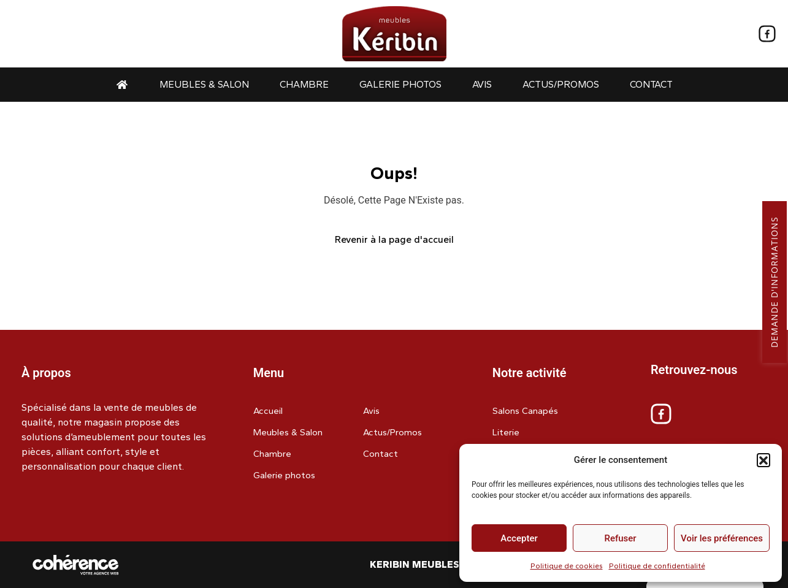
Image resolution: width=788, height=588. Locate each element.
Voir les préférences (722, 538)
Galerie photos (400, 84)
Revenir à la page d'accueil (394, 239)
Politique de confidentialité (657, 566)
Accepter (518, 538)
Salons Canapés (525, 410)
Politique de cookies (566, 566)
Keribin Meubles (414, 564)
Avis (482, 84)
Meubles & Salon (204, 84)
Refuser (620, 538)
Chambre (304, 84)
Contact (651, 84)
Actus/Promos (560, 84)
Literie (505, 432)
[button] (763, 460)
